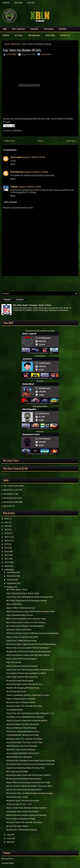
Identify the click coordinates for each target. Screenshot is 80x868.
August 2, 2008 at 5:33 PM (34, 157)
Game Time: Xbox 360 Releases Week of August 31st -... (30, 597)
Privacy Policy (7, 859)
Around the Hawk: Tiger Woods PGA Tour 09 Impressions (31, 644)
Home (5, 29)
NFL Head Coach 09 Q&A (17, 771)
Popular (7, 300)
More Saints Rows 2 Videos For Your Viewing (25, 622)
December (11, 572)
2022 (7, 519)
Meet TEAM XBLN (18, 29)
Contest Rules (8, 863)
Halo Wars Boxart (13, 662)
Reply (12, 164)
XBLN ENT (7, 506)
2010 (7, 562)
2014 (7, 548)
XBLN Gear (19, 2)
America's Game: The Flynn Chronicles (22, 724)
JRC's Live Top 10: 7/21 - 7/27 (19, 804)
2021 (7, 522)
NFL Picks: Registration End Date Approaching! (26, 600)
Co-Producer (40, 356)
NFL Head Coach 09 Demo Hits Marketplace (25, 626)
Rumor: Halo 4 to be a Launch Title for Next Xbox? (27, 648)
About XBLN (50, 35)
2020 (7, 526)
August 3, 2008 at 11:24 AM (36, 172)
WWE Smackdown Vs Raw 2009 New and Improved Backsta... (33, 633)
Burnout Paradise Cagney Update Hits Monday (26, 815)
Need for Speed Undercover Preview (22, 666)
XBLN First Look (10, 490)
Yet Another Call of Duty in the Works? (22, 811)
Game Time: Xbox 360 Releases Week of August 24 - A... (30, 670)
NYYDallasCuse (17, 172)
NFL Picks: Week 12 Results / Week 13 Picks (32, 305)
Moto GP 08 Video (14, 604)
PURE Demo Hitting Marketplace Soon (22, 731)
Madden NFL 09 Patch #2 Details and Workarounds (28, 651)
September (12, 583)
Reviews (6, 35)
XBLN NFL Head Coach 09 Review (20, 749)
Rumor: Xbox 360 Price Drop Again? (21, 659)
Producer (40, 431)
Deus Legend (16, 157)
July (8, 835)
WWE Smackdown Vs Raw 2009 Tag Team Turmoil (27, 655)
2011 (7, 559)
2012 (7, 555)
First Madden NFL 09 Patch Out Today (22, 735)
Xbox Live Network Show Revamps (21, 728)
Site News (19, 35)
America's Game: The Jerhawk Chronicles (24, 706)
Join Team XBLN (34, 35)
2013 (7, 551)
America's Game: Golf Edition (19, 630)
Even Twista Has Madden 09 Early (22, 50)
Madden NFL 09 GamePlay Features (21, 830)
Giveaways (34, 29)
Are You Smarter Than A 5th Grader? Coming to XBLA (29, 786)
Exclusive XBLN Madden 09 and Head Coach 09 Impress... (31, 760)
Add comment (10, 202)
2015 (7, 544)
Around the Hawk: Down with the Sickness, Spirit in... (29, 775)
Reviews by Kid (9, 498)
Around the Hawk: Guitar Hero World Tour (24, 684)
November (11, 576)
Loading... (6, 474)
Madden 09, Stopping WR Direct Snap (22, 688)
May (9, 842)
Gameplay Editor (40, 406)
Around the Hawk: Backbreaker (19, 680)
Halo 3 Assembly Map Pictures (19, 615)
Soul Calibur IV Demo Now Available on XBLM (26, 673)
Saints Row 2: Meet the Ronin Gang (21, 640)
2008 (7, 570)
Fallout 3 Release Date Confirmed (20, 699)
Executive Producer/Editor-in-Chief (40, 331)
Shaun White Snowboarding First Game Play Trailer (28, 782)
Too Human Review (14, 710)
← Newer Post (8, 141)
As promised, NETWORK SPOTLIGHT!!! (22, 753)
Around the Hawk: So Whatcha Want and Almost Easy (29, 793)
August (10, 587)
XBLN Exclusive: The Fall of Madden (21, 746)
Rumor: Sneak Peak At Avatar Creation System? (26, 808)
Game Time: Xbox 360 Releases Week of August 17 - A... (30, 713)
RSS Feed (30, 2)
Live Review (8, 494)
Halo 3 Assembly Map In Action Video (22, 593)
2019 (7, 529)
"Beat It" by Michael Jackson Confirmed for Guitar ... (28, 695)
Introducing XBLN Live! (16, 691)
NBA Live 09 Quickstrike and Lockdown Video (26, 619)
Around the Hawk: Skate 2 (17, 826)
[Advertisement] (37, 282)
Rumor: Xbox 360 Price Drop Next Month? (24, 790)
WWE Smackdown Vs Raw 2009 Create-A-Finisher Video (30, 611)
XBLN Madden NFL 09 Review (19, 757)
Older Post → (72, 141)
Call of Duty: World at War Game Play (22, 677)
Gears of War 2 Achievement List (20, 608)
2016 (7, 540)
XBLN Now (15, 44)
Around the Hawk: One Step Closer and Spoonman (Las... (31, 764)
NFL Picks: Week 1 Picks (16, 589)
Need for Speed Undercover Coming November (26, 720)
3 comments (45, 54)
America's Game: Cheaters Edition (20, 702)
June (9, 838)
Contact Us (65, 35)
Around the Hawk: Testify (17, 797)
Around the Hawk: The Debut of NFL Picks (24, 742)
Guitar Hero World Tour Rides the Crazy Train (25, 768)
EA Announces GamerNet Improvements (23, 779)
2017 (7, 537)
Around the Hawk (10, 502)
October (10, 580)
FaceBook (6, 2)
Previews (62, 29)
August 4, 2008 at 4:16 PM (30, 187)
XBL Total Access (10, 486)
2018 (7, 533)
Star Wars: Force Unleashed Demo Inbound (25, 717)
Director (40, 381)
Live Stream (48, 29)
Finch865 (12, 54)
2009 (7, 566)
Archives (20, 300)
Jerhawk (14, 187)
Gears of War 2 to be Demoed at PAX (22, 637)
